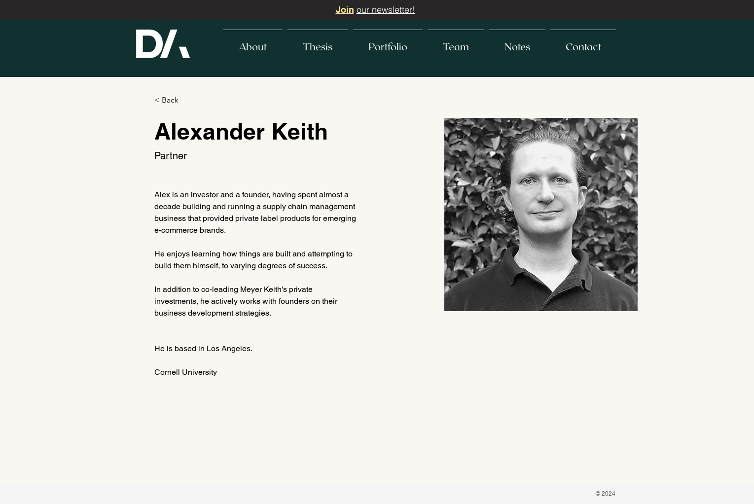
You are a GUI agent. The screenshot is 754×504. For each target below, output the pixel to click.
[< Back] (173, 100)
